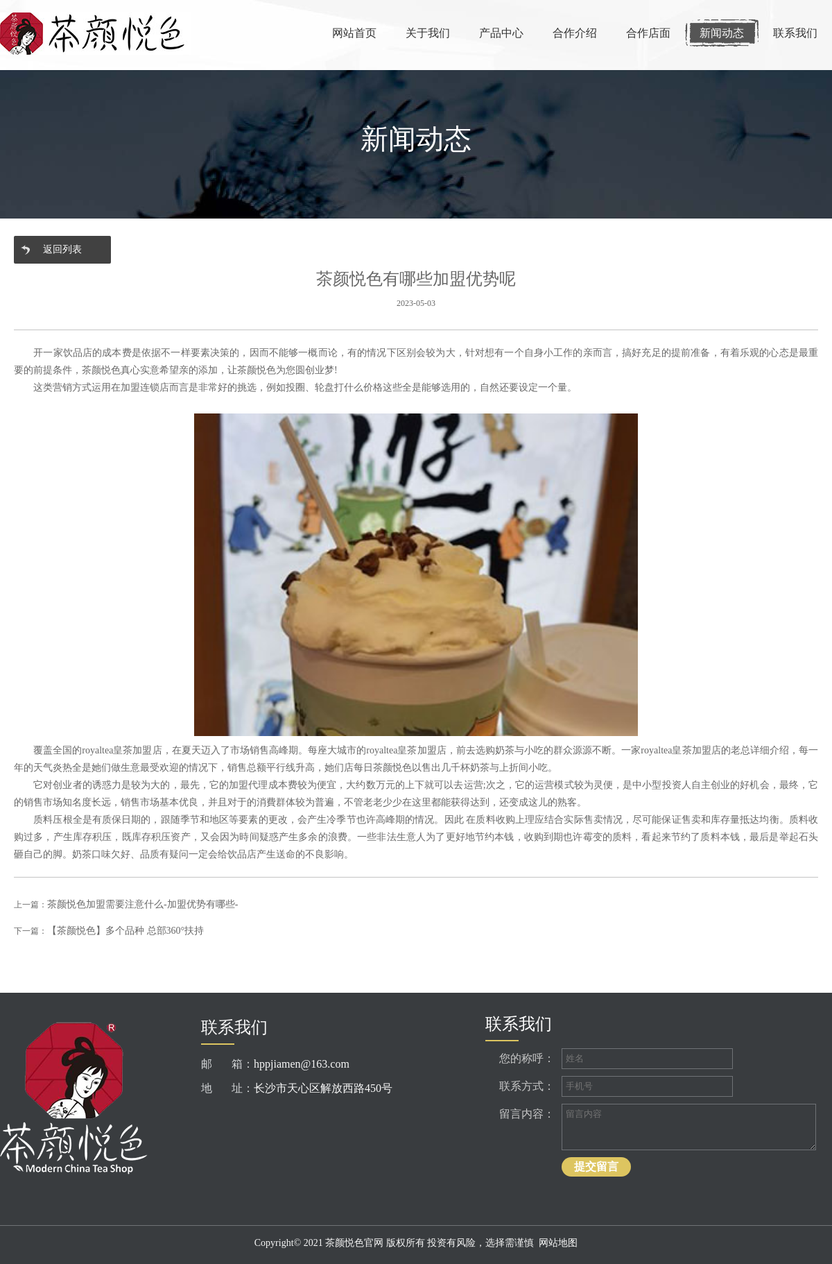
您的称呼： (527, 1058)
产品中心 (501, 33)
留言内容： (527, 1114)
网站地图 (558, 1243)
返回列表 (62, 249)
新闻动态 (722, 33)
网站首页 (354, 33)
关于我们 (428, 33)
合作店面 (648, 33)
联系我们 (795, 33)
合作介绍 (575, 33)
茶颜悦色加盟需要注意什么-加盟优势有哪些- (142, 904)
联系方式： (527, 1086)
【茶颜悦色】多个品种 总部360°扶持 (125, 930)
